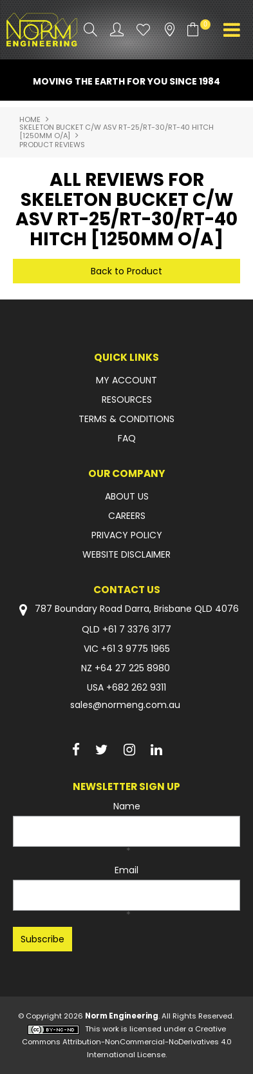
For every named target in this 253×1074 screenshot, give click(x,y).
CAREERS (126, 515)
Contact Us (126, 589)
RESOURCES (127, 399)
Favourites (143, 29)
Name (126, 806)
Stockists (169, 29)
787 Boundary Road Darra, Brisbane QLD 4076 (127, 609)
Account (117, 29)
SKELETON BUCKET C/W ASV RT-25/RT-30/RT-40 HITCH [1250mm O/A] (116, 131)
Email (126, 870)
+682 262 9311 (136, 687)
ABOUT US (127, 496)
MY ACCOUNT (126, 380)
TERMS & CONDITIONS (126, 418)
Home (30, 119)
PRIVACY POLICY (126, 535)
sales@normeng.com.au (125, 704)
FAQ (127, 438)
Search (90, 29)
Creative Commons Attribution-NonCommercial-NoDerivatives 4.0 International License (127, 1042)
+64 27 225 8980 (132, 668)
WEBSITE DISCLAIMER (126, 554)
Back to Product (126, 271)
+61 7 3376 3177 (136, 629)
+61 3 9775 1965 (135, 648)
